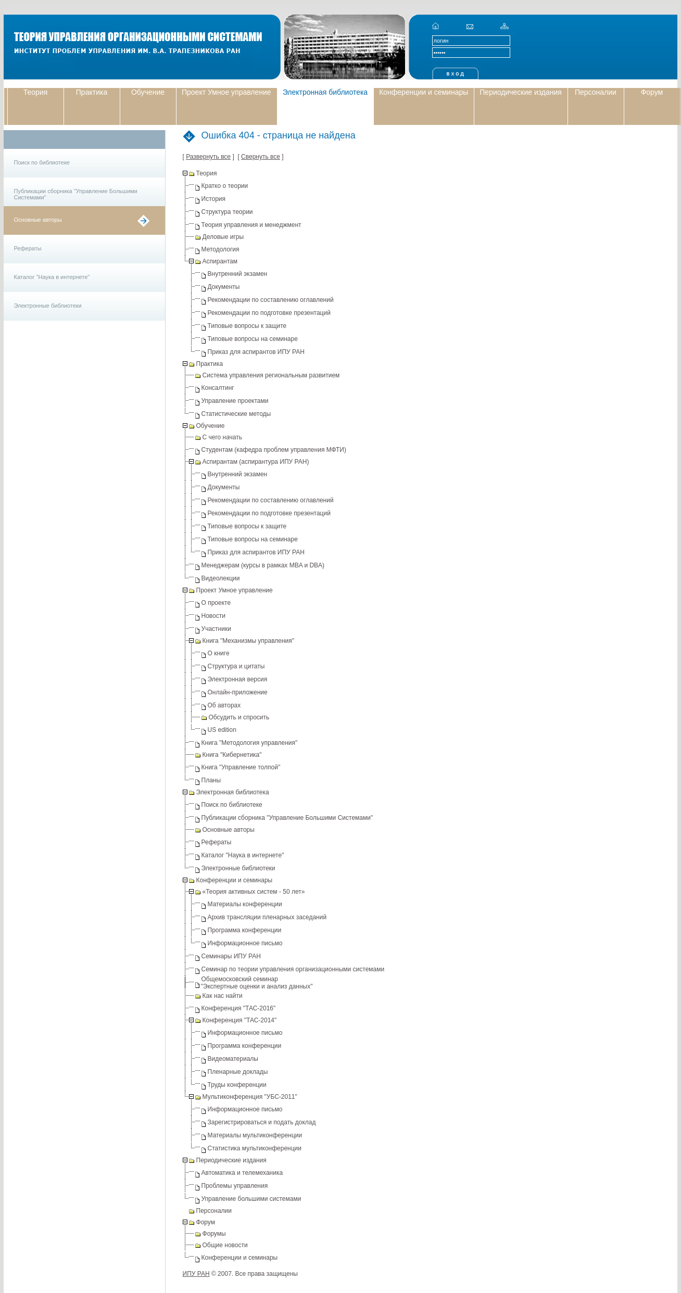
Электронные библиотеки (48, 305)
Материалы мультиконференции (255, 1135)
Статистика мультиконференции (254, 1148)
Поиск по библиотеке (42, 162)
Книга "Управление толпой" (241, 767)
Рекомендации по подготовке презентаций (269, 312)
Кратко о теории (224, 185)
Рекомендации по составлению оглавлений (271, 299)
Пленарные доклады (238, 1071)
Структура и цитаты (236, 666)
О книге (219, 653)
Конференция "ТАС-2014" (240, 1020)
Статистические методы (236, 413)
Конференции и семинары (423, 92)
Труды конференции (237, 1084)
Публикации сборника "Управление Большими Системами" (75, 194)
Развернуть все (208, 156)
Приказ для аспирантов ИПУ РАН (256, 352)
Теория (35, 92)
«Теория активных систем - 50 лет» (254, 891)
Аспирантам (220, 261)
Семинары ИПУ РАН (231, 956)
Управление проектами (235, 400)
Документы (224, 286)
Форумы (214, 1233)
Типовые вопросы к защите (247, 325)
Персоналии (595, 92)
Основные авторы (38, 220)
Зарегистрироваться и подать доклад (262, 1122)
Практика (91, 92)
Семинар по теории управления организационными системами (293, 969)
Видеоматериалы (233, 1058)
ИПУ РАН (196, 1273)
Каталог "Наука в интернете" (52, 277)
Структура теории (227, 212)
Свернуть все (260, 156)
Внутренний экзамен (238, 273)
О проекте (216, 602)
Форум (652, 92)
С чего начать (223, 437)
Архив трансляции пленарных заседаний (267, 917)
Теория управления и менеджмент (251, 225)
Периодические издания (521, 92)
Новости (213, 615)
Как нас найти (223, 995)
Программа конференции (245, 930)
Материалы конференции (245, 904)
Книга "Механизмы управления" (249, 640)
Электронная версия (238, 679)
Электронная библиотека (325, 92)
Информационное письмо (245, 943)
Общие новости (225, 1245)
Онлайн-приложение (238, 692)
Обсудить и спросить (239, 717)
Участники (216, 628)
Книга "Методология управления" (249, 742)
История (213, 198)
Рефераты (28, 248)
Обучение (148, 92)
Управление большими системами (251, 1198)
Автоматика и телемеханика (242, 1172)
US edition (222, 729)
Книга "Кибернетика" (232, 754)
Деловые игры (223, 236)
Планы (211, 780)
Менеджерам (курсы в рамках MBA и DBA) (263, 565)
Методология (220, 249)
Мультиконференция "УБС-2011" (250, 1096)
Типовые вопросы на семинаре (253, 339)
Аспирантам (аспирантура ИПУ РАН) (256, 461)
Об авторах (224, 705)
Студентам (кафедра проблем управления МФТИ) (273, 449)
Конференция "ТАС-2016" (238, 1008)
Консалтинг (217, 387)
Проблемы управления (234, 1185)
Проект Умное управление (226, 92)
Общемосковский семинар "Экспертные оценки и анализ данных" (257, 982)
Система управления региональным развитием (271, 375)
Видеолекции (220, 578)
